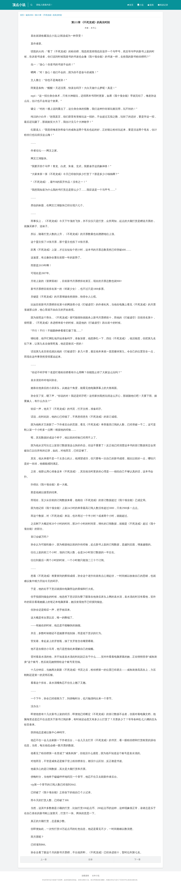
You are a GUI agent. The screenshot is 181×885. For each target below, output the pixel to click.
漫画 (150, 5)
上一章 (43, 859)
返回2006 (29, 15)
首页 (130, 5)
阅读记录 (163, 5)
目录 (90, 859)
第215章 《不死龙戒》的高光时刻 (48, 15)
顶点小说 (18, 5)
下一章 (137, 859)
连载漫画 (85, 876)
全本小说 (95, 876)
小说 (140, 5)
